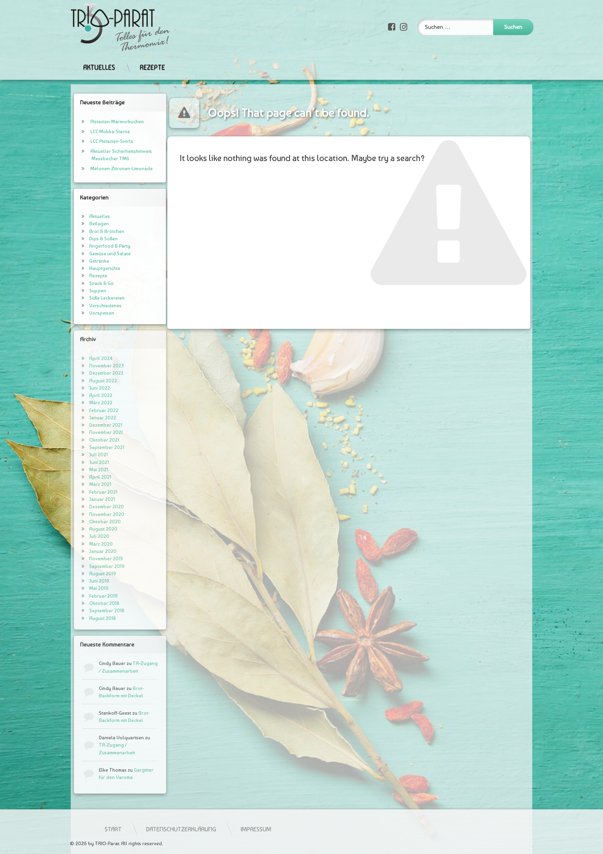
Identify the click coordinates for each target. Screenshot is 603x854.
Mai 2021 (84, 469)
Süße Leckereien (92, 298)
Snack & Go (87, 283)
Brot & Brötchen (92, 231)
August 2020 (89, 529)
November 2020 (92, 514)
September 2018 (92, 610)
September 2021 (92, 447)
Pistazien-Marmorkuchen (102, 121)
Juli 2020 (85, 536)
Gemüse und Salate (95, 253)
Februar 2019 (89, 596)
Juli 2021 (84, 454)
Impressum (370, 829)
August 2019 (88, 573)
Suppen (83, 290)
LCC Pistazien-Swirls (97, 141)
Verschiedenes (91, 305)
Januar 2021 (87, 499)
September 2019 (92, 566)
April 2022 (86, 395)
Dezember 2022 (92, 373)
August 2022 (88, 380)
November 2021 (91, 432)
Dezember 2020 (92, 506)
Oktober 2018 (90, 603)
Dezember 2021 (91, 425)
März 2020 (86, 544)
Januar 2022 (88, 417)
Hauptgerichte (90, 268)
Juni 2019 (85, 581)
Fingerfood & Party (95, 246)
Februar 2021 (89, 492)
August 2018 (88, 618)
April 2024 (86, 358)
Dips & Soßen (89, 238)
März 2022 (86, 402)
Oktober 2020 (90, 521)
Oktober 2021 (90, 440)
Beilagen (84, 223)
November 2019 (91, 558)
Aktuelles (99, 55)
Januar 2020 (88, 551)
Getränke (85, 261)
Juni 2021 (84, 462)
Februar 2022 (89, 410)
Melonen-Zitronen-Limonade (107, 168)
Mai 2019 (84, 588)
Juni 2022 (85, 388)
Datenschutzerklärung (295, 829)
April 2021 (86, 477)
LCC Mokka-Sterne (95, 131)
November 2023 (92, 365)
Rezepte (152, 55)
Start (227, 829)
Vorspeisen (87, 313)
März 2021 (86, 484)
